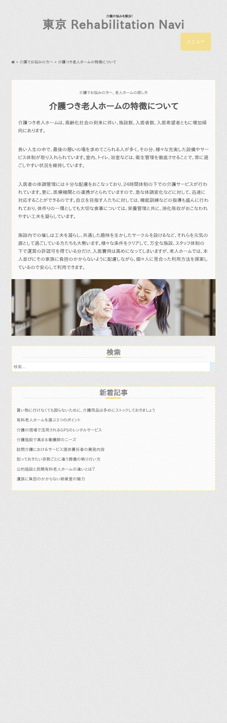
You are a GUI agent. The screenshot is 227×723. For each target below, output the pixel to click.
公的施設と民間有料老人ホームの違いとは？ (56, 469)
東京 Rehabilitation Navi (113, 24)
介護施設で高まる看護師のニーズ (46, 439)
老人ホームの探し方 (131, 93)
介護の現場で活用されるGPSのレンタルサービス (59, 430)
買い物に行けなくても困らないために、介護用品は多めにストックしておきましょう (86, 410)
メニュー (195, 41)
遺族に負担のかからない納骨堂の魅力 (51, 479)
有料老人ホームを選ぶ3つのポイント (49, 420)
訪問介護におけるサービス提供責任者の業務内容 (61, 449)
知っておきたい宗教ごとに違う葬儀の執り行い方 (58, 459)
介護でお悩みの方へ (36, 62)
